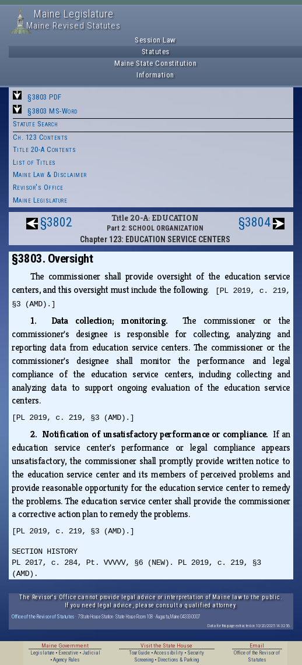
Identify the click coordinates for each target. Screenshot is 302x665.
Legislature (42, 653)
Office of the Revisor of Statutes (43, 616)
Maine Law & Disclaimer (50, 174)
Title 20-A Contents (44, 149)
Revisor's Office (38, 187)
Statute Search (35, 123)
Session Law (155, 40)
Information (155, 74)
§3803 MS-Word (52, 111)
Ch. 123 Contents (40, 137)
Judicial (91, 653)
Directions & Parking (178, 660)
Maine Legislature (40, 200)
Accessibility (168, 653)
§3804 (254, 222)
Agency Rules (66, 660)
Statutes (156, 51)
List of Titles (34, 162)
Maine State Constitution (155, 63)
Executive (68, 653)
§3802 (56, 222)
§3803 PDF (44, 97)
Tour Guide (139, 653)
